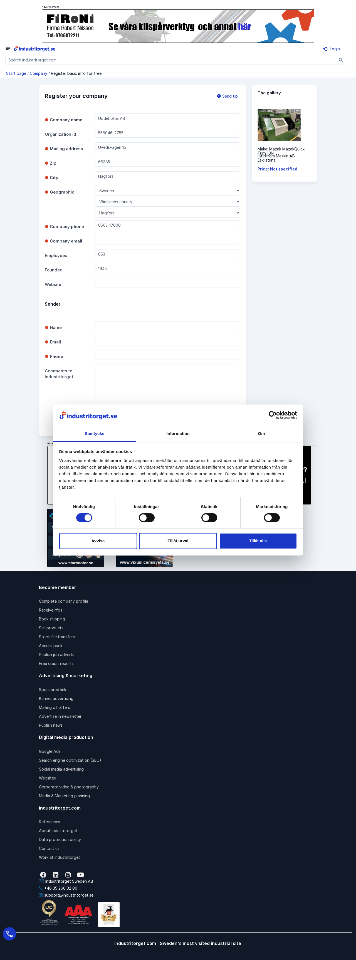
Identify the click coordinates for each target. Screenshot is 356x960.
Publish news (51, 725)
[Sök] (341, 60)
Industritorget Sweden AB (66, 881)
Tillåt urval (178, 540)
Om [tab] (261, 433)
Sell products (51, 627)
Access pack (50, 645)
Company (38, 73)
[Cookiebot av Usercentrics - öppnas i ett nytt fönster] (272, 415)
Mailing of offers (54, 707)
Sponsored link (52, 689)
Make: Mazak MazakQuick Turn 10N (281, 151)
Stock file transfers (57, 636)
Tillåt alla (258, 540)
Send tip (227, 96)
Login (331, 48)
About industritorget (58, 830)
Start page (16, 73)
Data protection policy (60, 839)
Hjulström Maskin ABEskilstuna (276, 158)
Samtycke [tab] (95, 433)
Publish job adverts (56, 654)
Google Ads (50, 751)
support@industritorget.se (66, 895)
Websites (47, 778)
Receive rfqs (50, 610)
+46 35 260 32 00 (58, 888)
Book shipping (52, 619)
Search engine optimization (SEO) (70, 760)
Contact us (49, 848)
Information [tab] (178, 433)
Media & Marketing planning (64, 795)
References (49, 821)
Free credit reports (56, 663)
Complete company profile (63, 601)
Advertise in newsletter (60, 716)
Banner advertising (56, 698)
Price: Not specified (277, 169)
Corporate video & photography (69, 787)
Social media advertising (61, 769)
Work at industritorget (59, 857)
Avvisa (98, 540)
